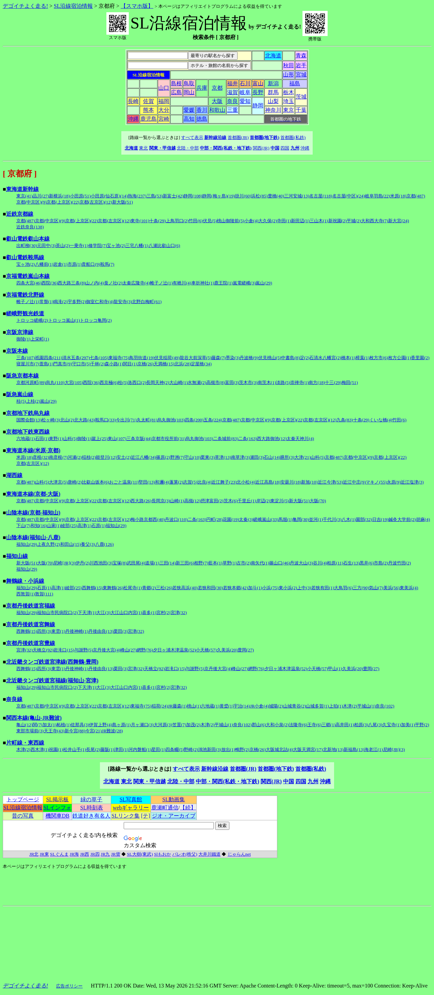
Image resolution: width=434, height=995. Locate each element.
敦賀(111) (44, 593)
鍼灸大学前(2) (402, 519)
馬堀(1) (285, 519)
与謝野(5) (83, 649)
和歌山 (217, 110)
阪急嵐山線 (19, 394)
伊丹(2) (82, 562)
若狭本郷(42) (235, 587)
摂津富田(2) (212, 500)
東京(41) (24, 195)
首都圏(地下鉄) (264, 137)
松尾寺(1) (132, 587)
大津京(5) (58, 482)
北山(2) (67, 419)
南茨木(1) (267, 382)
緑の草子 (91, 799)
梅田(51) (350, 382)
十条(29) (157, 220)
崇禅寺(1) (299, 382)
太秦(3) (246, 519)
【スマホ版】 (137, 6)
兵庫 (201, 88)
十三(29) (333, 382)
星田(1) (158, 749)
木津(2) (350, 706)
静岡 (258, 105)
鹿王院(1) (223, 282)
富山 (258, 83)
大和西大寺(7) (374, 220)
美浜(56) (391, 587)
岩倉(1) (60, 264)
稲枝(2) (89, 457)
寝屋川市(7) (27, 363)
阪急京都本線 (22, 376)
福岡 (163, 101)
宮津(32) (179, 612)
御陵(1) (23, 339)
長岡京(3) (161, 500)
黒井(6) (367, 562)
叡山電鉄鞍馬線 (25, 257)
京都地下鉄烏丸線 (28, 413)
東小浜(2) (288, 587)
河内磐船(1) (140, 749)
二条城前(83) (225, 438)
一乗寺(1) (79, 245)
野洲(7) (177, 457)
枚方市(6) (378, 357)
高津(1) (84, 525)
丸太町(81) (147, 419)
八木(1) (349, 519)
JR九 (105, 854)
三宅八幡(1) (137, 245)
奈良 (232, 101)
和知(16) (39, 525)
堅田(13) (147, 482)
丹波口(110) (176, 519)
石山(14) (272, 457)
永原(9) (394, 482)
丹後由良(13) (101, 631)
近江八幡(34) (143, 457)
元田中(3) (46, 245)
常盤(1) (46, 301)
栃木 (288, 92)
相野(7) (201, 562)
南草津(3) (240, 457)
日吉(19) (380, 519)
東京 (288, 110)
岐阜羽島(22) (377, 195)
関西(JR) (261, 148)
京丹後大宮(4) (106, 649)
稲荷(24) (160, 706)
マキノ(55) (376, 482)
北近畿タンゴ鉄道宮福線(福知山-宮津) (52, 680)
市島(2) (381, 562)
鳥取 (189, 83)
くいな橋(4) (381, 419)
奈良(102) (385, 706)
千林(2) (97, 363)
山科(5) (70, 438)
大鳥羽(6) (343, 587)
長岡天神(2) (157, 382)
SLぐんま (59, 854)
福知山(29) (116, 525)
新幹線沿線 (215, 137)
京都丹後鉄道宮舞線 (30, 624)
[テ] (145, 816)
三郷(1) (329, 724)
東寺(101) (140, 220)
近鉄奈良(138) (30, 226)
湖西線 (14, 475)
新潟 (273, 83)
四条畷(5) (175, 749)
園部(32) (364, 519)
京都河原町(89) (31, 382)
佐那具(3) (80, 724)
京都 (217, 88)
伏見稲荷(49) (166, 357)
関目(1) (130, 363)
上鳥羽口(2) (177, 220)
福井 (232, 83)
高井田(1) (344, 724)
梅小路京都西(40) (147, 519)
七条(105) (99, 357)
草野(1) (230, 562)
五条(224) (213, 419)
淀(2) (305, 357)
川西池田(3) (100, 562)
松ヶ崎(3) (50, 419)
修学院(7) (97, 245)
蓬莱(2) (176, 482)
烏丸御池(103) (171, 419)
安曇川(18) (290, 482)
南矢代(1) (260, 562)
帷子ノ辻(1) (161, 282)
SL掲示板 (57, 799)
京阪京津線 (19, 332)
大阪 (217, 101)
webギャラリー (131, 807)
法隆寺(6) (298, 724)
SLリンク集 (125, 816)
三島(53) (154, 195)
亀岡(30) (301, 519)
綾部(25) (69, 525)
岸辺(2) (263, 500)
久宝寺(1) (391, 724)
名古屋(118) (320, 195)
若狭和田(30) (210, 587)
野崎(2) (191, 749)
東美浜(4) (409, 587)
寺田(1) (284, 220)
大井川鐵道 (209, 854)
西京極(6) (109, 382)
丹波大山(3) (301, 562)
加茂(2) (193, 724)
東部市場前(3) (30, 730)
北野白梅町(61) (146, 301)
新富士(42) (173, 195)
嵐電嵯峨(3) (244, 282)
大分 (163, 110)
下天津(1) (87, 612)
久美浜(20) (227, 649)
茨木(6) (231, 500)
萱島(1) (46, 363)
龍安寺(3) (123, 301)
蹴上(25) (99, 438)
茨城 (301, 97)
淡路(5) (283, 382)
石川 (245, 83)
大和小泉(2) (277, 724)
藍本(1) (215, 562)
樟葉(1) (362, 357)
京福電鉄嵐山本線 (28, 276)
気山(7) (376, 587)
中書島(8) (290, 357)
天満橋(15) (164, 363)
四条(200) (194, 419)
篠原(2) (163, 457)
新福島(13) (354, 749)
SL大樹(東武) (140, 854)
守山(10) (192, 457)
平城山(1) (366, 706)
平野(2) (422, 724)
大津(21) (302, 457)
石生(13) (351, 562)
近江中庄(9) (354, 482)
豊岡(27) (246, 649)
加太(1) (49, 724)
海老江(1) (373, 749)
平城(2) (354, 220)
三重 (232, 110)
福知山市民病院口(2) (57, 612)
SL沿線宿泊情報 (73, 6)
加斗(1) (255, 587)
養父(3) (88, 544)
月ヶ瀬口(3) (142, 724)
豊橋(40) (276, 195)
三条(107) (25, 357)
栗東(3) (208, 457)
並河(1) (316, 519)
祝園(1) (56, 749)
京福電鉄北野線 (25, 295)
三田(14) (167, 562)
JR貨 (115, 854)
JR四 (95, 854)
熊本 (148, 110)
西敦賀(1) (25, 593)
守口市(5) (81, 363)
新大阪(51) (122, 202)
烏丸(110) (55, 382)
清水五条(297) (76, 357)
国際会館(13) (28, 419)
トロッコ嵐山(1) (64, 320)
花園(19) (231, 519)
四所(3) (44, 631)
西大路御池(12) (272, 438)
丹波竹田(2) (399, 562)
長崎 (133, 101)
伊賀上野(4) (100, 724)
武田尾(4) (136, 562)
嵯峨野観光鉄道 (25, 313)
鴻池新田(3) (209, 749)
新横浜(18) (59, 195)
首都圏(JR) (238, 137)
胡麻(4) (423, 519)
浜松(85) (259, 195)
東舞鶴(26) (113, 587)
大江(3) (103, 612)
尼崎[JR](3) (64, 562)
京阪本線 (17, 351)
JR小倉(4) (259, 706)
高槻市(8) (215, 382)
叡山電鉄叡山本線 (28, 239)
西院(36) (49, 282)
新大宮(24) (398, 220)
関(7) (37, 724)
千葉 (301, 110)
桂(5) (123, 382)
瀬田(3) (257, 457)
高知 (189, 119)
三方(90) (361, 587)
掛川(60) (243, 195)
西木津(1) (40, 749)
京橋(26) (145, 363)
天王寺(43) (54, 730)
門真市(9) (62, 363)
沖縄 (133, 119)
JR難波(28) (112, 730)
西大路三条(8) (71, 282)
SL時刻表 (91, 807)
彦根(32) (41, 457)
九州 (295, 148)
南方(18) (317, 382)
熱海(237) (137, 195)
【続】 (188, 807)
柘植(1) (63, 724)
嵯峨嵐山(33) (265, 519)
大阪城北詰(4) (279, 749)
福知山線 (17, 556)
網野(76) (145, 649)
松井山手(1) (74, 749)
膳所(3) (287, 457)
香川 (201, 110)
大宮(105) (74, 382)
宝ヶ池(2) (116, 245)
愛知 (245, 101)
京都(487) (415, 195)
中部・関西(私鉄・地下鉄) (225, 148)
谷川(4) (320, 562)
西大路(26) (141, 500)
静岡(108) (193, 195)
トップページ (22, 799)
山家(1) (54, 525)
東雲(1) (58, 631)
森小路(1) (114, 363)
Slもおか (162, 854)
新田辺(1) (300, 220)
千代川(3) (332, 519)
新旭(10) (309, 482)
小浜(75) (270, 587)
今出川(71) (126, 419)
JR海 (74, 854)
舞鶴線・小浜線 (25, 581)
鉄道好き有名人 (91, 816)
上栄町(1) (40, 339)
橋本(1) (348, 357)
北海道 (273, 55)
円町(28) (214, 519)
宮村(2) (163, 612)
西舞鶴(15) (92, 587)
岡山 (189, 92)
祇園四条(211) (48, 357)
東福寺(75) (118, 357)
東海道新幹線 (22, 189)
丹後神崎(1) (76, 631)
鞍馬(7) (107, 264)
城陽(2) (276, 706)
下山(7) (23, 525)
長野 (258, 92)
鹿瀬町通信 (164, 807)
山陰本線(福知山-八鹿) (33, 537)
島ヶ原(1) (121, 724)
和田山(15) (70, 544)
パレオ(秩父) (184, 854)
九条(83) (344, 419)
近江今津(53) (330, 482)
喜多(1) (149, 612)
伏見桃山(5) (269, 357)
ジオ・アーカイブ (173, 816)
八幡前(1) (44, 264)
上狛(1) (336, 706)
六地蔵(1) (25, 438)
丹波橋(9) (249, 357)
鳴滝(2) (60, 301)
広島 (176, 92)
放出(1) (228, 749)
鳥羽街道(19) (141, 357)
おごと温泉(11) (124, 482)
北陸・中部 (188, 148)
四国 (284, 148)
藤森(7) (218, 357)
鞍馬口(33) (105, 419)
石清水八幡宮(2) (325, 357)
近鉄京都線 (19, 214)
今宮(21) (93, 730)
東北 (143, 148)
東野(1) (56, 438)
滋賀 (232, 92)
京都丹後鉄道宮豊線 (30, 643)
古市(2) (244, 562)
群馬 (273, 92)
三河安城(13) (296, 195)
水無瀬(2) (197, 382)
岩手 (301, 65)
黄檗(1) (227, 706)
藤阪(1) (107, 749)
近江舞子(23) (224, 482)
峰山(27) (128, 649)
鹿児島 (148, 119)
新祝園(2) (337, 220)
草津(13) (223, 457)
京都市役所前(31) (169, 438)
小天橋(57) (206, 649)
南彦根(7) (58, 457)
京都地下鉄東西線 (28, 432)
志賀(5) (190, 482)
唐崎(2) (75, 482)
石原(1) (98, 525)
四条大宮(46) (28, 282)
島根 (176, 83)
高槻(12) (192, 500)
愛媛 (189, 110)
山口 (163, 88)
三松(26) (164, 587)
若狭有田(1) (322, 587)
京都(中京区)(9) (31, 202)
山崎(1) (177, 500)
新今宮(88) (75, 730)
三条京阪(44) (139, 438)
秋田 (288, 65)
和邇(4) (162, 482)
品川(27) (41, 195)
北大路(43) (84, 419)
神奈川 (273, 110)
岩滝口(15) (63, 649)
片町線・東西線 (25, 743)
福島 (294, 83)
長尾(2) (93, 749)
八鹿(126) (104, 544)
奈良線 (14, 699)
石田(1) (42, 438)
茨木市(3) (248, 382)
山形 (288, 74)
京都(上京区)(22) (63, 202)
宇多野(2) (77, 301)
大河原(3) (163, 724)
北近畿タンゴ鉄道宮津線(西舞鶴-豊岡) (52, 662)
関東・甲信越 (162, 148)
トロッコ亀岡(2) (96, 320)
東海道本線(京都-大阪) (33, 494)
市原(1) (75, 264)
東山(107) (117, 438)
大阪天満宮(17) (308, 749)
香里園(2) (420, 357)
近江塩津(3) (412, 482)
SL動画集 (173, 799)
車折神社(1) (202, 282)
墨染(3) (233, 357)
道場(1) (152, 562)
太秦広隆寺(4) (136, 282)
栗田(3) (121, 631)
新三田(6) (185, 562)
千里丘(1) (247, 500)
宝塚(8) (119, 562)
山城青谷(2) (294, 706)
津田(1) (121, 749)
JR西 (84, 854)
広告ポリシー (69, 986)
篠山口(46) (279, 562)
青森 (301, 55)
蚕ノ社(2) (113, 282)
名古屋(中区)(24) (348, 195)
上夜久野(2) (48, 544)
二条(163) (247, 438)
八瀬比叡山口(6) (164, 245)
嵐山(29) (264, 282)
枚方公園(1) (399, 357)
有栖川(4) (182, 282)
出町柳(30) (26, 245)
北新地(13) (333, 749)
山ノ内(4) (94, 282)
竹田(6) (196, 220)
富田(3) (232, 382)
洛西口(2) (137, 382)
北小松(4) (246, 482)
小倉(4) (251, 220)
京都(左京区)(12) (96, 202)
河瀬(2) (75, 457)
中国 (275, 148)
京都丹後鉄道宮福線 (30, 606)
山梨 (273, 101)
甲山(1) (335, 668)
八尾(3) (375, 724)
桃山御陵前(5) (230, 220)
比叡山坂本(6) (95, 482)
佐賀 (148, 101)
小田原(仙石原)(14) (109, 195)
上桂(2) (33, 401)
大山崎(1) (178, 382)
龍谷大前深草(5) (196, 357)
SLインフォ (58, 807)
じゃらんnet (239, 854)
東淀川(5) (279, 500)
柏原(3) (361, 724)
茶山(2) (63, 245)
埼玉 (288, 101)
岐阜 (245, 92)
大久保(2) (267, 220)
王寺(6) (314, 724)
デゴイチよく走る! (25, 6)
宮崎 (163, 119)
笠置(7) (179, 724)
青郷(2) (149, 587)
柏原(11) (335, 562)
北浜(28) (182, 363)
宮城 (301, 74)
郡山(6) (259, 724)
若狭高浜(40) (184, 587)
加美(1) (408, 724)
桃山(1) (194, 706)
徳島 (201, 119)
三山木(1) (319, 220)
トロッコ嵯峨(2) (32, 320)
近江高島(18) (267, 482)
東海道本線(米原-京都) (33, 450)
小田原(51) (80, 195)
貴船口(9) (91, 264)
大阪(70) (318, 500)
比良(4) (204, 482)
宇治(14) (241, 706)
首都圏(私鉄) (293, 137)
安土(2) (124, 457)
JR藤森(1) (177, 706)
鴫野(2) (242, 749)
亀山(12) (24, 724)
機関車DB (57, 816)
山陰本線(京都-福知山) (33, 513)
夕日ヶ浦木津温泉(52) (174, 649)
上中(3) (304, 587)
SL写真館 (131, 799)
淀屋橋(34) (201, 363)
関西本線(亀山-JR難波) (34, 718)
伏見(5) (210, 220)
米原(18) (398, 195)
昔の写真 (23, 816)
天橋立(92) (43, 649)
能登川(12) (106, 457)
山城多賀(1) (317, 706)
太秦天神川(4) (300, 438)
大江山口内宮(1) (126, 612)
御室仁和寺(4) (100, 301)
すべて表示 (192, 137)
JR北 (33, 854)
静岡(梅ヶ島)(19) (218, 195)
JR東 (44, 854)
